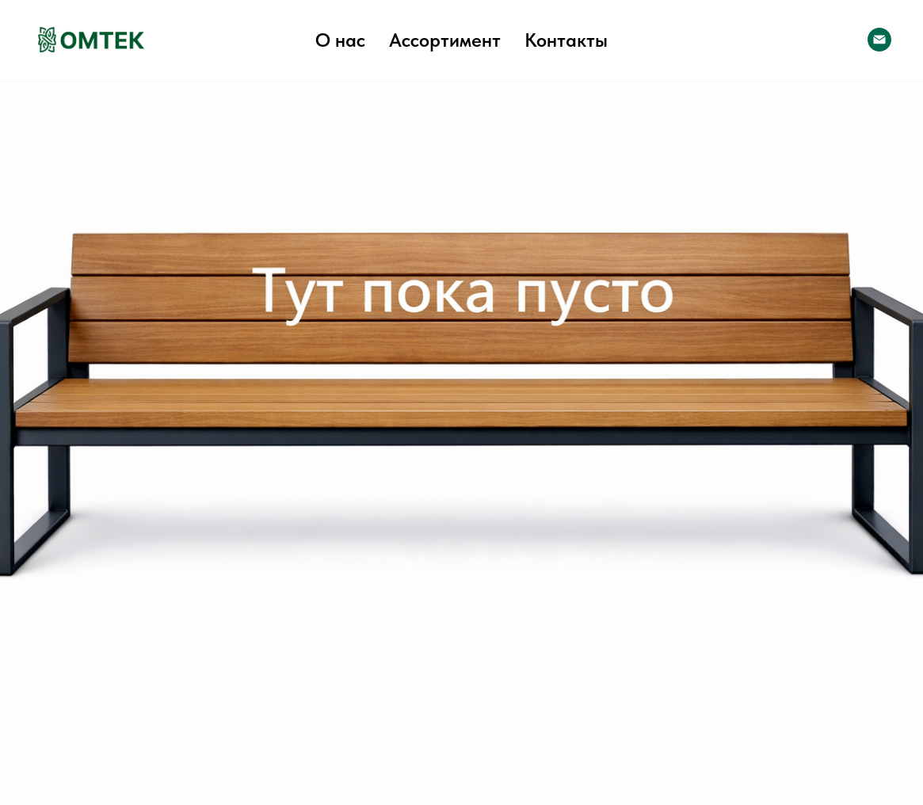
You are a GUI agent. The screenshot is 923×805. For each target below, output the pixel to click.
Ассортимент (445, 40)
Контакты (566, 40)
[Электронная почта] (879, 40)
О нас (340, 40)
